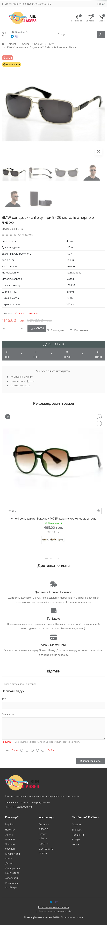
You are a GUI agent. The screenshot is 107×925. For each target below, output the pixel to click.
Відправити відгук (90, 760)
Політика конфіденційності (53, 907)
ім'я (4, 698)
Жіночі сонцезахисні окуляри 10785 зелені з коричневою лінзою (53, 518)
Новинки (10, 829)
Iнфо (99, 3)
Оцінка (5, 750)
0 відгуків (27, 235)
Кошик (75, 844)
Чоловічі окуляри (19, 43)
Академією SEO (63, 911)
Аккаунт (76, 824)
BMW (51, 43)
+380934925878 (18, 32)
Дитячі (9, 863)
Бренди (38, 43)
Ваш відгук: (8, 714)
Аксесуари (11, 877)
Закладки (77, 829)
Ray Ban (9, 824)
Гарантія (43, 843)
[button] (101, 18)
